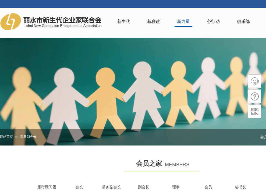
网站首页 (6, 136)
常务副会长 (28, 136)
